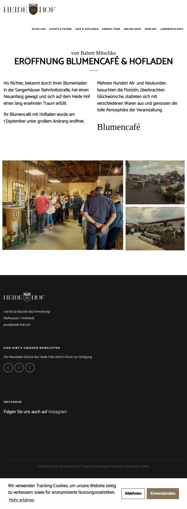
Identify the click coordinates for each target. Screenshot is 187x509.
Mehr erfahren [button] (21, 500)
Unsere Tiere (111, 29)
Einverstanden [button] (162, 493)
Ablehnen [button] (133, 493)
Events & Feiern (60, 29)
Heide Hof (39, 29)
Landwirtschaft (171, 29)
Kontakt (151, 29)
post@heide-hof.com (17, 325)
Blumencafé (118, 127)
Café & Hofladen (86, 29)
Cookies (144, 466)
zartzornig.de (101, 466)
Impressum (116, 466)
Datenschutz (131, 466)
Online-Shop (132, 29)
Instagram (57, 412)
